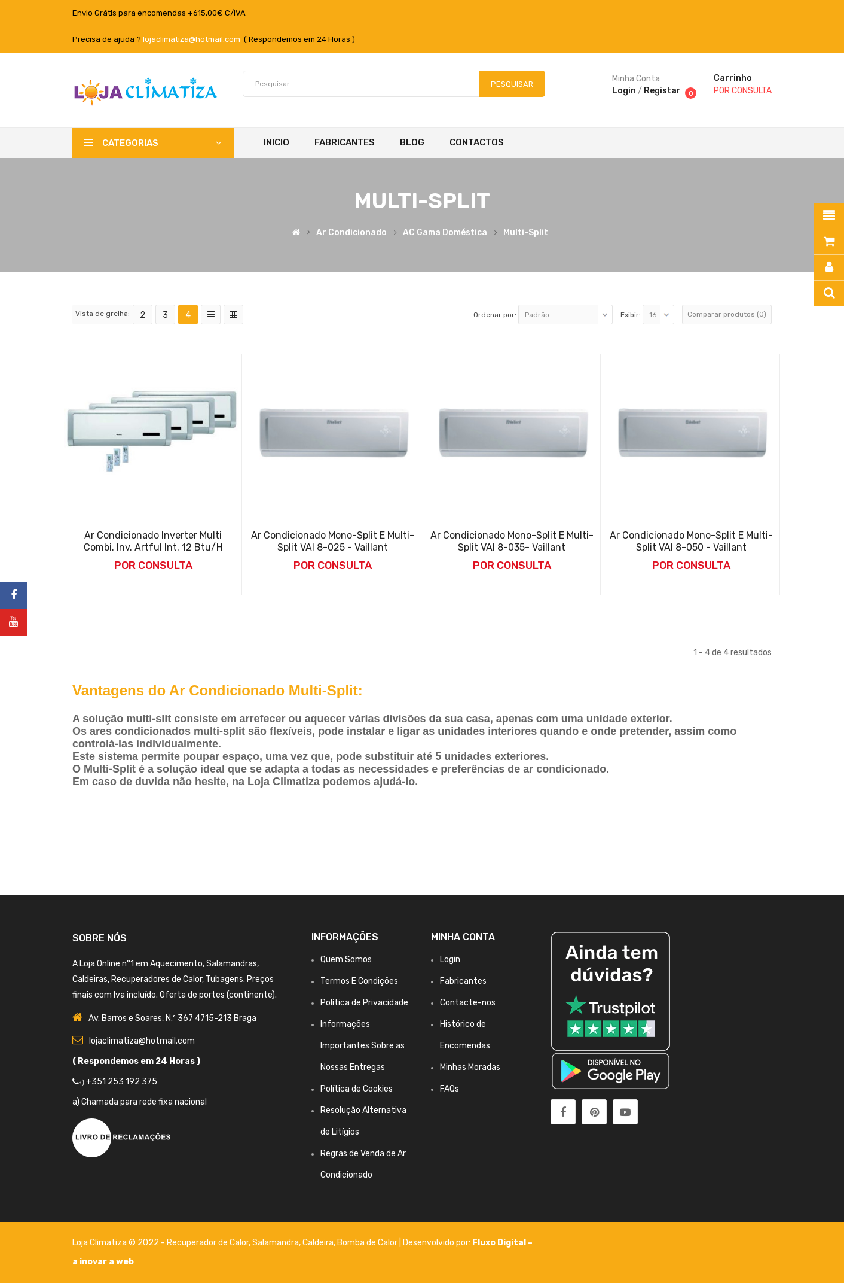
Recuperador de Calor (208, 1243)
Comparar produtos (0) (726, 314)
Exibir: (630, 315)
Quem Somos (346, 959)
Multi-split (525, 233)
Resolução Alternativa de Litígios (363, 1121)
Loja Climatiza (99, 1243)
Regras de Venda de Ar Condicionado (363, 1164)
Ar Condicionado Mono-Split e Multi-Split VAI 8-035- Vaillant (512, 541)
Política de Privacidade (364, 1003)
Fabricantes (463, 981)
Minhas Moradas (470, 1067)
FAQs (449, 1089)
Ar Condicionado (351, 233)
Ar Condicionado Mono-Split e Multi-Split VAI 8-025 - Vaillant (332, 541)
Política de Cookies (356, 1089)
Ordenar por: (494, 315)
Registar (662, 91)
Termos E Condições (359, 981)
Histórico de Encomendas (465, 1035)
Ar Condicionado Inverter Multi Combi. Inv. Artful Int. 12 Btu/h (153, 541)
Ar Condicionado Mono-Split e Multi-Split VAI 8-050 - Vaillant (691, 541)
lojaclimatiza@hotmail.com (191, 39)
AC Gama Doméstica (445, 233)
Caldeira (318, 1243)
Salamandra (275, 1243)
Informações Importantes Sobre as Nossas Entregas (362, 1045)
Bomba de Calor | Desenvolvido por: (404, 1243)
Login (624, 91)
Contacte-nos (468, 1003)
